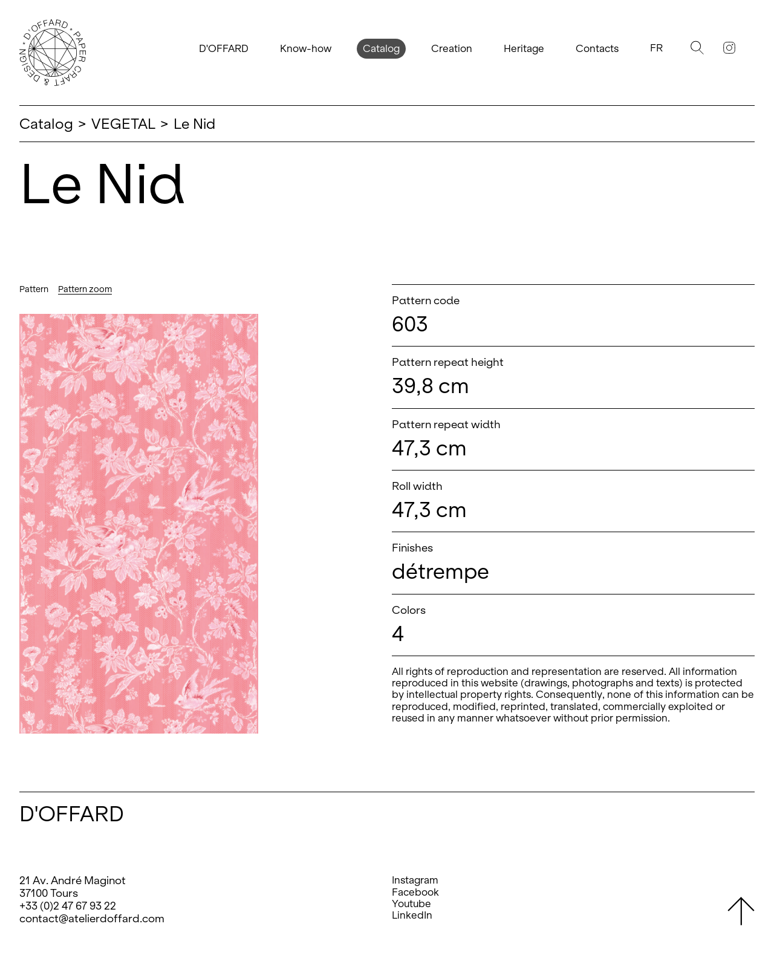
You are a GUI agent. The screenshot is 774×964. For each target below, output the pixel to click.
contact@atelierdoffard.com (91, 918)
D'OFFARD (224, 48)
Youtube (411, 904)
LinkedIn (412, 915)
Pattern (33, 289)
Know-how (305, 48)
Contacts (597, 48)
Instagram (415, 880)
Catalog (381, 48)
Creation (451, 48)
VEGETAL (123, 124)
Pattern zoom (85, 289)
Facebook (415, 892)
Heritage (524, 48)
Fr (656, 48)
